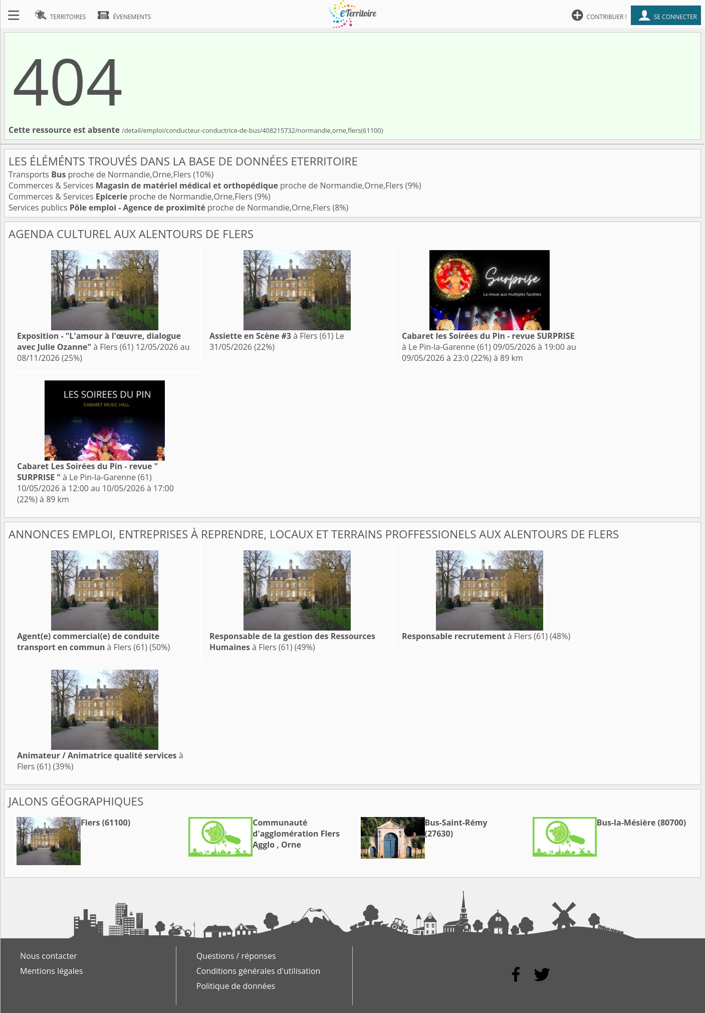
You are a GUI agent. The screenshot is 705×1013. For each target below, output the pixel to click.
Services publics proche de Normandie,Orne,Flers (170, 207)
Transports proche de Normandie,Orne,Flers (101, 174)
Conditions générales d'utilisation (258, 970)
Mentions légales (51, 970)
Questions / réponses (236, 955)
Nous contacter (48, 955)
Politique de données (235, 985)
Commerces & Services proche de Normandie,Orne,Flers (207, 185)
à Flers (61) (99, 341)
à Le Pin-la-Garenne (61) (488, 341)
